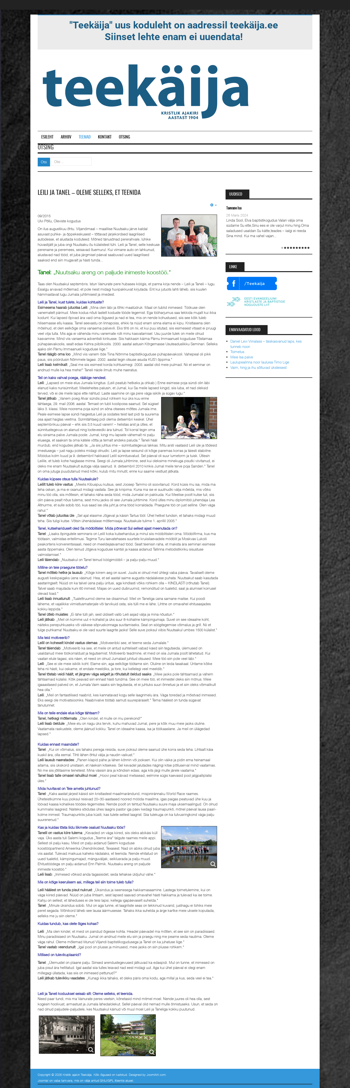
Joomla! (43, 1080)
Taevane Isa (233, 208)
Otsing (124, 137)
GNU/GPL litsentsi (112, 1080)
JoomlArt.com (156, 1075)
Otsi (44, 162)
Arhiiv (66, 137)
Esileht (47, 137)
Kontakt (105, 137)
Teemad (85, 137)
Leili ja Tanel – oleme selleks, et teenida (89, 193)
